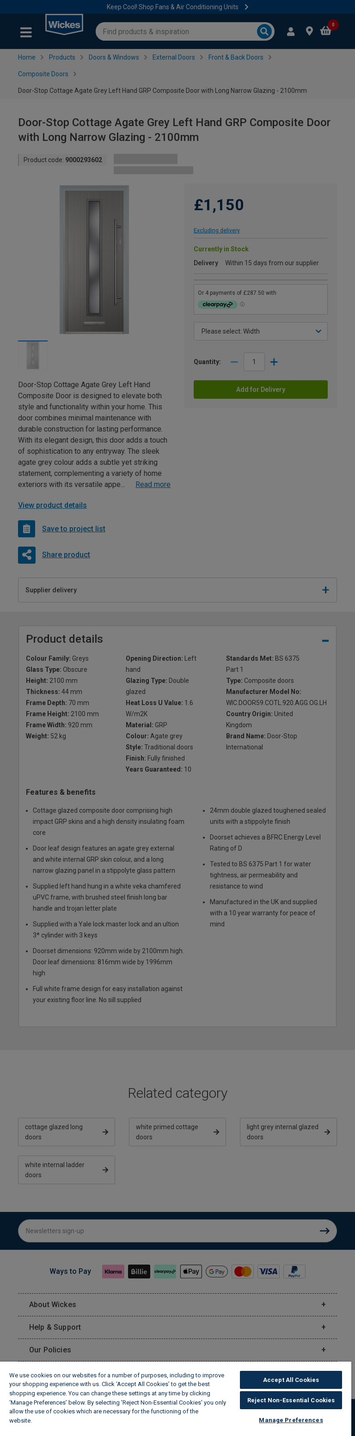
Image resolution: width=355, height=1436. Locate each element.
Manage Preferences (291, 1420)
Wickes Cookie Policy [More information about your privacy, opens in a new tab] (65, 1420)
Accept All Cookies (291, 1379)
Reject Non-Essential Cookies (291, 1400)
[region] (175, 1399)
